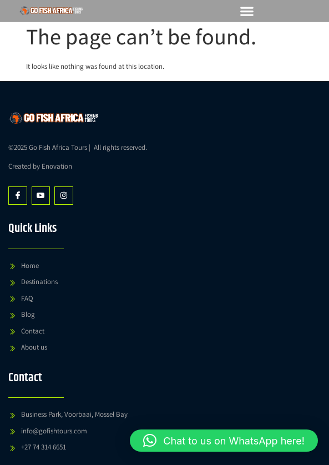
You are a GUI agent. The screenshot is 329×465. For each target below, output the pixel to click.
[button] (246, 11)
